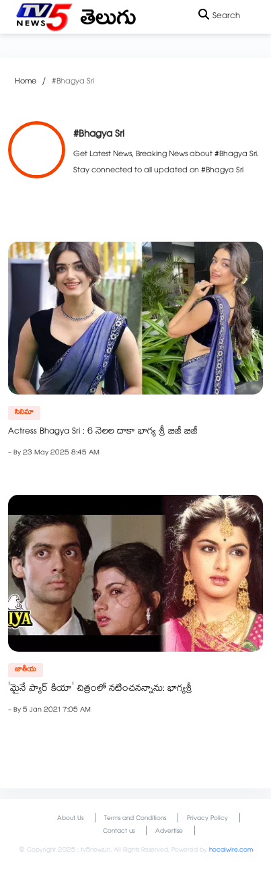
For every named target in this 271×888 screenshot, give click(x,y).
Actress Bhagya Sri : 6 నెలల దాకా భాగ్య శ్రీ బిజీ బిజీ (103, 432)
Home (25, 82)
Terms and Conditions (135, 819)
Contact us (118, 832)
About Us (70, 819)
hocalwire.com (231, 850)
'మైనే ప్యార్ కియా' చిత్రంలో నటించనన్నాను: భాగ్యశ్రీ (100, 689)
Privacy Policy (207, 819)
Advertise (169, 832)
